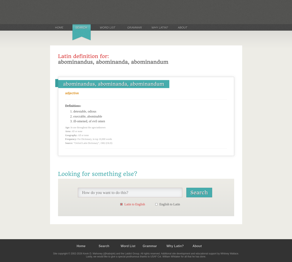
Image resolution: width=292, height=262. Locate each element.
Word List (108, 27)
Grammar (134, 27)
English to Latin (170, 204)
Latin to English (134, 204)
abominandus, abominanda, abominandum (113, 84)
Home (59, 27)
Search (81, 27)
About (183, 27)
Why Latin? (160, 27)
